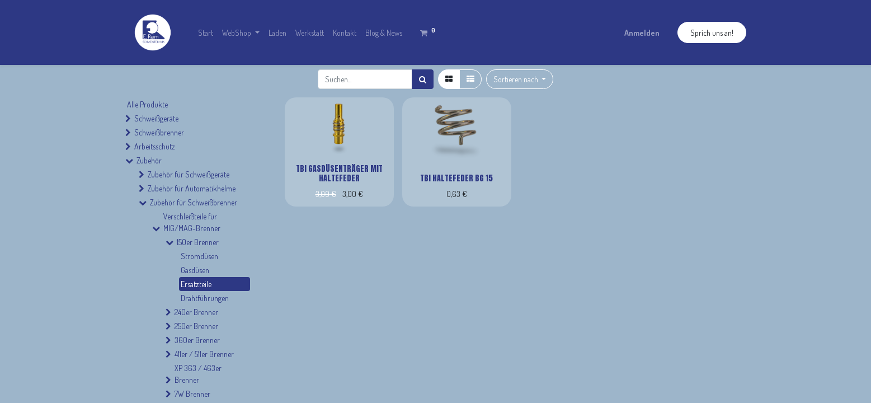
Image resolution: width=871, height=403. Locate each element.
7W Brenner (192, 394)
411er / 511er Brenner (204, 354)
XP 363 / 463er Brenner (198, 374)
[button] (520, 79)
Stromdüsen (199, 256)
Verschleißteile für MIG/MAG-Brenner (191, 222)
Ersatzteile (196, 284)
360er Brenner (197, 340)
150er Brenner (198, 242)
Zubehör (149, 160)
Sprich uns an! (711, 33)
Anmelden (642, 33)
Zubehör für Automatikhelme (192, 188)
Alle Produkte (147, 104)
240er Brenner (196, 312)
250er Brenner (196, 326)
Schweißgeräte (156, 118)
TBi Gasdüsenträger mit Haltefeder (339, 173)
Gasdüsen (195, 270)
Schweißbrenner (159, 132)
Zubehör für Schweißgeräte (188, 174)
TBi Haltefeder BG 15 (456, 178)
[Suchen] (423, 79)
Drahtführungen (205, 298)
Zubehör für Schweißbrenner (193, 202)
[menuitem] (206, 32)
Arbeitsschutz (154, 146)
